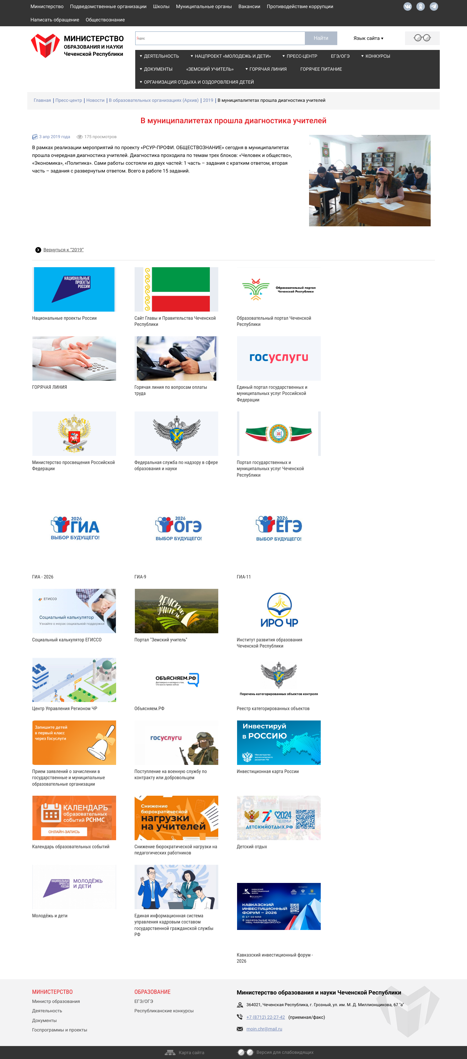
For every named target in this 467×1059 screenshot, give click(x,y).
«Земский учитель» (210, 69)
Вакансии (249, 6)
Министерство (47, 6)
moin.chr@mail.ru (264, 1029)
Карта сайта (191, 1052)
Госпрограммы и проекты (59, 1030)
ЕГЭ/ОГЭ (340, 56)
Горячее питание (321, 69)
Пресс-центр (302, 56)
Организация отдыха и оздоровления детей (199, 82)
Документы (158, 69)
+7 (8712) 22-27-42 (265, 1017)
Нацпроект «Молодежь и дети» (233, 56)
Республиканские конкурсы (164, 1011)
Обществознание (105, 20)
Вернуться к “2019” (63, 250)
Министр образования (56, 1001)
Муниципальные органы (204, 6)
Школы (161, 6)
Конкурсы (377, 56)
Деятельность (161, 56)
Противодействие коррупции (300, 6)
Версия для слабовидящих (285, 1052)
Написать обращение (54, 20)
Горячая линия (268, 69)
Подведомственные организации (108, 6)
